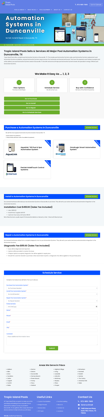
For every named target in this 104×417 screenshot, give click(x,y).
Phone (8, 302)
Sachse (81, 363)
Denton (33, 356)
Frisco (32, 369)
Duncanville (9, 45)
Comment (9, 320)
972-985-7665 (82, 4)
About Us (85, 10)
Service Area (41, 394)
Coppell (9, 367)
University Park (83, 367)
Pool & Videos (47, 10)
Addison (9, 356)
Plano (56, 369)
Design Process (42, 391)
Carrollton (10, 363)
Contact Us (96, 10)
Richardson (82, 356)
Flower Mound (35, 365)
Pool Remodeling (62, 388)
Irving (56, 358)
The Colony (82, 365)
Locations (60, 398)
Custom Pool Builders (44, 388)
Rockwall (81, 358)
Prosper (57, 372)
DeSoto (33, 358)
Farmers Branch (35, 363)
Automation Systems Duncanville (24, 45)
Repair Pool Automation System (16, 284)
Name (8, 297)
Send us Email (87, 391)
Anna (8, 360)
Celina (9, 365)
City (7, 314)
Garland (33, 372)
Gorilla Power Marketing (15, 402)
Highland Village (59, 356)
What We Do (60, 10)
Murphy (57, 367)
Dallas (9, 372)
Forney (33, 367)
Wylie (80, 369)
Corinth (9, 369)
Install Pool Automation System (16, 278)
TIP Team (41, 398)
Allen (8, 358)
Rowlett (81, 360)
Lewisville (57, 360)
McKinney (57, 365)
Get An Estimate (96, 4)
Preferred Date (11, 290)
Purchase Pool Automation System (17, 272)
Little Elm (57, 363)
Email (8, 308)
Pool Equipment (73, 10)
